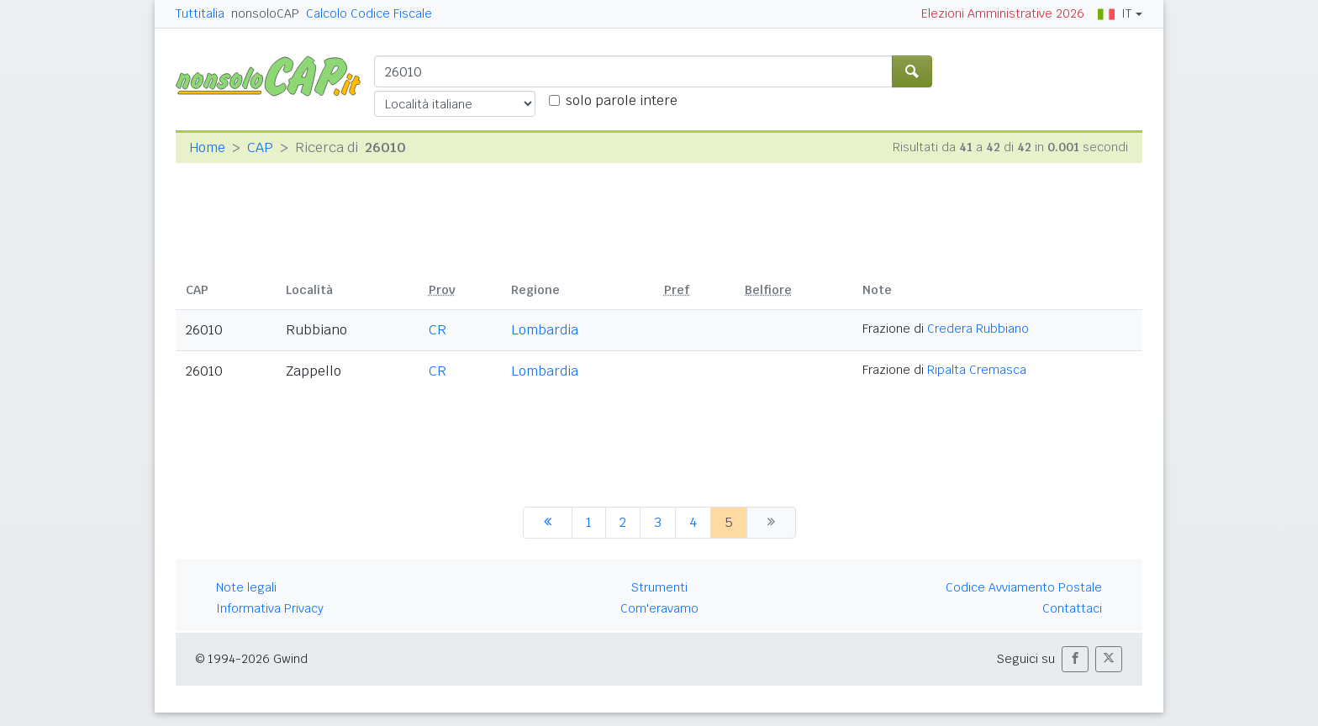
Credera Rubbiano (978, 328)
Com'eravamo (659, 608)
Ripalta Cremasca (976, 369)
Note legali (246, 587)
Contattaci (1072, 608)
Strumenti (659, 587)
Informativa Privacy (270, 608)
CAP (260, 147)
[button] (1075, 659)
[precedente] (547, 523)
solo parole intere (621, 100)
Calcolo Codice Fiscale (369, 13)
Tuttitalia (200, 13)
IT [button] (1114, 13)
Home (207, 147)
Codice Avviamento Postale (1024, 587)
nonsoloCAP (265, 13)
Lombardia (544, 330)
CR (437, 330)
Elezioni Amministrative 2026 (1002, 13)
